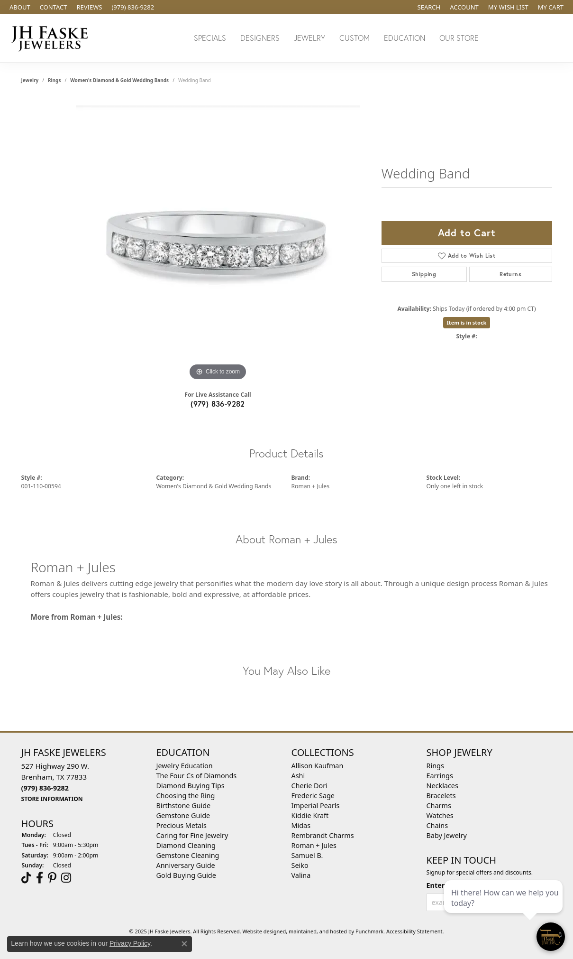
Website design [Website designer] (261, 931)
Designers (260, 38)
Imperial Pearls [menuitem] (315, 805)
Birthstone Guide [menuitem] (183, 805)
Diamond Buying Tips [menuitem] (190, 785)
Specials (210, 38)
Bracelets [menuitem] (441, 795)
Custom (354, 38)
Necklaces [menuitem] (442, 785)
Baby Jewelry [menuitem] (447, 835)
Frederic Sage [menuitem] (313, 795)
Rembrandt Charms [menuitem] (322, 835)
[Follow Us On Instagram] (66, 878)
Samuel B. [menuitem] (307, 855)
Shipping (424, 274)
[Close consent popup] (184, 944)
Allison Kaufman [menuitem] (317, 765)
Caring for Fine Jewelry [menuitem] (192, 835)
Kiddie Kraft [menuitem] (310, 815)
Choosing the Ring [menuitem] (185, 795)
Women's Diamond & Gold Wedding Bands (119, 80)
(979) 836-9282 (218, 404)
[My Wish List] (508, 7)
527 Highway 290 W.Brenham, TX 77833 (55, 782)
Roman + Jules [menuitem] (314, 845)
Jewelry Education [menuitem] (184, 765)
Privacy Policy (129, 943)
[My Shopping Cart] (551, 7)
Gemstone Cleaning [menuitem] (187, 855)
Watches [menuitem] (440, 815)
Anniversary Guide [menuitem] (185, 865)
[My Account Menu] (464, 7)
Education (404, 38)
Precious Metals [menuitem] (181, 825)
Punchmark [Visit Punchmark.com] (369, 931)
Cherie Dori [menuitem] (309, 785)
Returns (510, 274)
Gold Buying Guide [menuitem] (186, 875)
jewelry (30, 80)
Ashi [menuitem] (298, 775)
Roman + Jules (310, 486)
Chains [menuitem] (437, 825)
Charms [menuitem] (439, 805)
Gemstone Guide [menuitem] (183, 815)
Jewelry (309, 38)
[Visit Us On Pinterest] (52, 878)
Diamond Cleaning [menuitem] (186, 845)
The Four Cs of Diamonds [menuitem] (196, 775)
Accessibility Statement (414, 931)
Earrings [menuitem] (440, 775)
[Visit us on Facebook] (39, 878)
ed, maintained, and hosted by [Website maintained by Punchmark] (317, 931)
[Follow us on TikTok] (26, 878)
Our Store (459, 38)
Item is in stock (467, 322)
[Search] (429, 7)
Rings (54, 80)
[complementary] (504, 907)
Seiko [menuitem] (300, 865)
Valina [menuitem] (301, 875)
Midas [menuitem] (301, 825)
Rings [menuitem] (435, 765)
